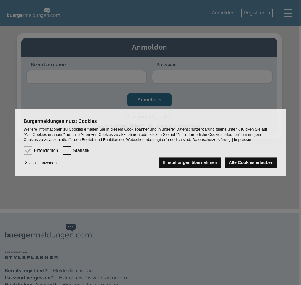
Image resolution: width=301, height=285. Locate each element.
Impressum (244, 139)
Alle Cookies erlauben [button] (251, 162)
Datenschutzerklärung (211, 139)
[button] (42, 163)
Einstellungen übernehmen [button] (189, 162)
